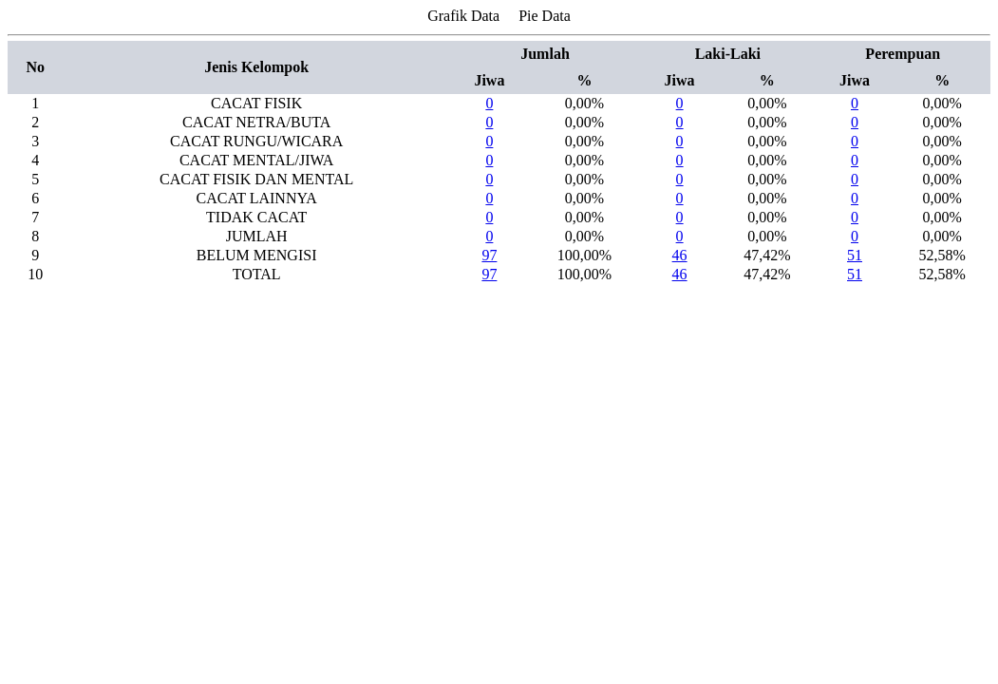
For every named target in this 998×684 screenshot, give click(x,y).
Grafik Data (463, 16)
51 (854, 255)
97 (489, 255)
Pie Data (544, 16)
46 (679, 255)
